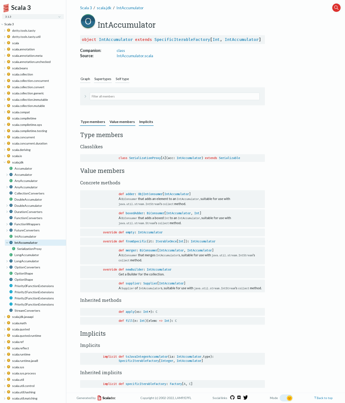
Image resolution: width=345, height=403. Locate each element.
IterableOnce (166, 241)
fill (129, 320)
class (121, 50)
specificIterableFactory (146, 383)
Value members (122, 121)
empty (130, 232)
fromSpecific (136, 241)
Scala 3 (86, 7)
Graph (85, 79)
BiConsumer (155, 213)
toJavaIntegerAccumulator (147, 356)
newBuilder (134, 269)
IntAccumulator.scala (135, 55)
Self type (122, 79)
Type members (93, 121)
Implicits (146, 121)
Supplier (150, 283)
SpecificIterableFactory (182, 39)
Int (216, 39)
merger (131, 250)
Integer (167, 360)
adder (130, 194)
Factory (176, 383)
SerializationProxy (145, 158)
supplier (133, 283)
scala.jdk (104, 7)
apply (130, 311)
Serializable (229, 158)
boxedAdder (134, 213)
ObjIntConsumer (150, 194)
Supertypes (102, 79)
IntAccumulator (130, 7)
